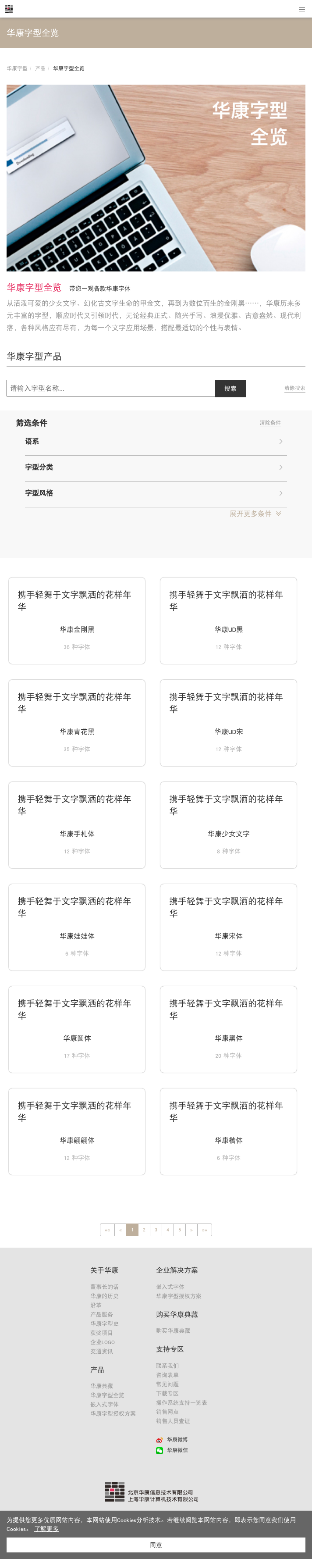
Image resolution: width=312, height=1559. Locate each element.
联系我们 (167, 1366)
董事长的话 (104, 1287)
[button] (255, 514)
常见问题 (167, 1384)
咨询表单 (167, 1375)
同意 (156, 1545)
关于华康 (104, 1270)
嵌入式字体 (104, 1404)
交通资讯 (101, 1351)
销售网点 (167, 1412)
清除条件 (270, 422)
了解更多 (46, 1529)
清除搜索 (294, 388)
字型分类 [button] (154, 467)
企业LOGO (102, 1342)
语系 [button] (154, 441)
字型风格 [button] (154, 492)
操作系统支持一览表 (181, 1403)
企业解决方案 (177, 1270)
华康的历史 (104, 1296)
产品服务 (101, 1314)
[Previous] (107, 1230)
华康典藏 (101, 1386)
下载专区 (167, 1393)
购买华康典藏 (177, 1314)
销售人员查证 (173, 1421)
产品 (40, 68)
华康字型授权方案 (113, 1413)
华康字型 (17, 68)
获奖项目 (101, 1333)
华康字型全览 (107, 1395)
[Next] (191, 1230)
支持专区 (170, 1348)
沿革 (96, 1305)
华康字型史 (104, 1324)
